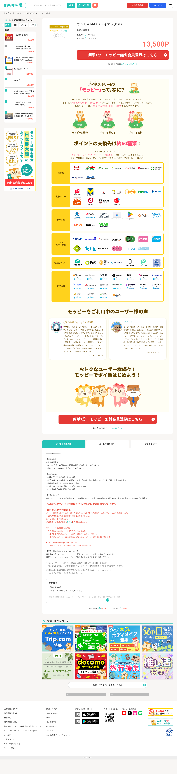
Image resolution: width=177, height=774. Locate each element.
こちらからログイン (129, 64)
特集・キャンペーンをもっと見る (108, 685)
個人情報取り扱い (11, 722)
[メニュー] (170, 5)
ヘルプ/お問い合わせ (12, 744)
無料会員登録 (137, 5)
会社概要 (7, 735)
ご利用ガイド (9, 739)
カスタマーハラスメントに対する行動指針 (20, 731)
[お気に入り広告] (95, 5)
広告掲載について (11, 709)
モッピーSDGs (9, 748)
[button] (4, 25)
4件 (65, 31)
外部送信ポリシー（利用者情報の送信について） (23, 726)
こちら (69, 522)
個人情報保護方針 (11, 713)
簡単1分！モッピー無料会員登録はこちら (123, 55)
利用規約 (7, 718)
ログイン (158, 5)
